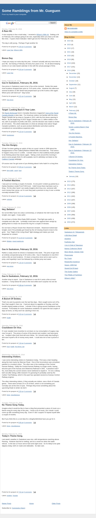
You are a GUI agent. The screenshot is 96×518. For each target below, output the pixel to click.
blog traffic (10, 170)
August (72, 88)
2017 (69, 67)
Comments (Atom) (18, 508)
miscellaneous (15, 395)
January (72, 176)
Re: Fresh (68, 258)
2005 (69, 218)
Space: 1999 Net (71, 265)
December (73, 73)
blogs (8, 426)
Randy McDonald (11, 113)
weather (9, 495)
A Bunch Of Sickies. (11, 299)
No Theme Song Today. (13, 405)
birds (8, 395)
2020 (69, 56)
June (71, 96)
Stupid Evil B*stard (71, 268)
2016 (69, 70)
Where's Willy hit (43, 34)
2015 (69, 181)
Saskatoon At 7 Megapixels (74, 232)
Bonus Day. (7, 58)
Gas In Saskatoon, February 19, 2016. (20, 249)
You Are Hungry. (10, 145)
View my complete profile (74, 32)
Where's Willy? (70, 278)
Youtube (15, 495)
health (9, 317)
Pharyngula (69, 255)
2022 (69, 48)
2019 (69, 59)
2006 (69, 215)
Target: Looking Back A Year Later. (18, 110)
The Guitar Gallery (71, 272)
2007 (69, 211)
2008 (69, 207)
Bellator (9, 241)
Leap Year (10, 50)
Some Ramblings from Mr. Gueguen (31, 11)
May (71, 99)
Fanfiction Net (70, 242)
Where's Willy (18, 50)
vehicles (9, 199)
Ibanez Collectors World (73, 248)
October (72, 81)
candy (16, 170)
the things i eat (19, 346)
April (71, 103)
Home (31, 503)
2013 (69, 189)
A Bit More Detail (71, 235)
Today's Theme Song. (12, 436)
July (70, 92)
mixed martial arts (18, 241)
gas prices (10, 100)
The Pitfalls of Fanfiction (73, 275)
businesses (10, 135)
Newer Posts (6, 503)
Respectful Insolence (72, 262)
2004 (69, 222)
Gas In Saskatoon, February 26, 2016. (20, 83)
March (71, 107)
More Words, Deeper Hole (74, 252)
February (72, 110)
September (73, 84)
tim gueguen (72, 28)
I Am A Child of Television (74, 245)
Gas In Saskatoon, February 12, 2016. (20, 276)
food (20, 170)
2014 (69, 185)
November (73, 77)
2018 (69, 63)
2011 (69, 196)
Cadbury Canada (8, 159)
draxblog (68, 239)
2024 (69, 41)
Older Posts (56, 503)
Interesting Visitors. (11, 356)
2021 (69, 52)
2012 (69, 192)
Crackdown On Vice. (12, 327)
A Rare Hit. (7, 31)
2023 (69, 45)
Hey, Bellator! (8, 209)
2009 (69, 203)
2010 (69, 200)
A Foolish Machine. (11, 180)
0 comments (28, 46)
